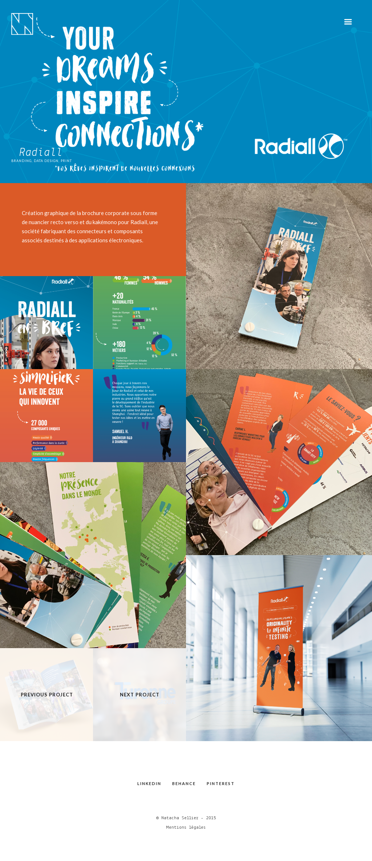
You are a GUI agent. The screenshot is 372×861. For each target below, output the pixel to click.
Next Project (139, 695)
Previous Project (47, 695)
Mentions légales (186, 827)
